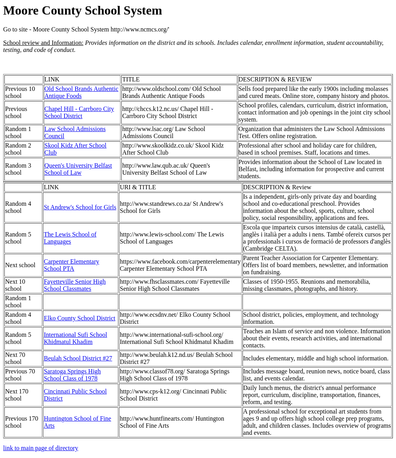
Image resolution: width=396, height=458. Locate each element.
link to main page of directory (40, 448)
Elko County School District (79, 318)
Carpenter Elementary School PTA (71, 265)
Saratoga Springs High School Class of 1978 (72, 375)
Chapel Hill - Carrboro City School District (79, 112)
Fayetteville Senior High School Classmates (74, 285)
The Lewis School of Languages (70, 238)
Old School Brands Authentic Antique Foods (81, 92)
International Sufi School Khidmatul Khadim (75, 338)
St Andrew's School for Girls (80, 207)
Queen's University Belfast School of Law (78, 169)
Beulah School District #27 (78, 358)
